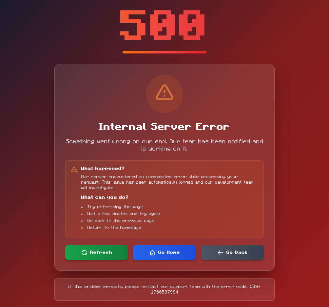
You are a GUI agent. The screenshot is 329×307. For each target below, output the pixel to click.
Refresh (96, 251)
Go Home (164, 251)
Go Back (232, 251)
